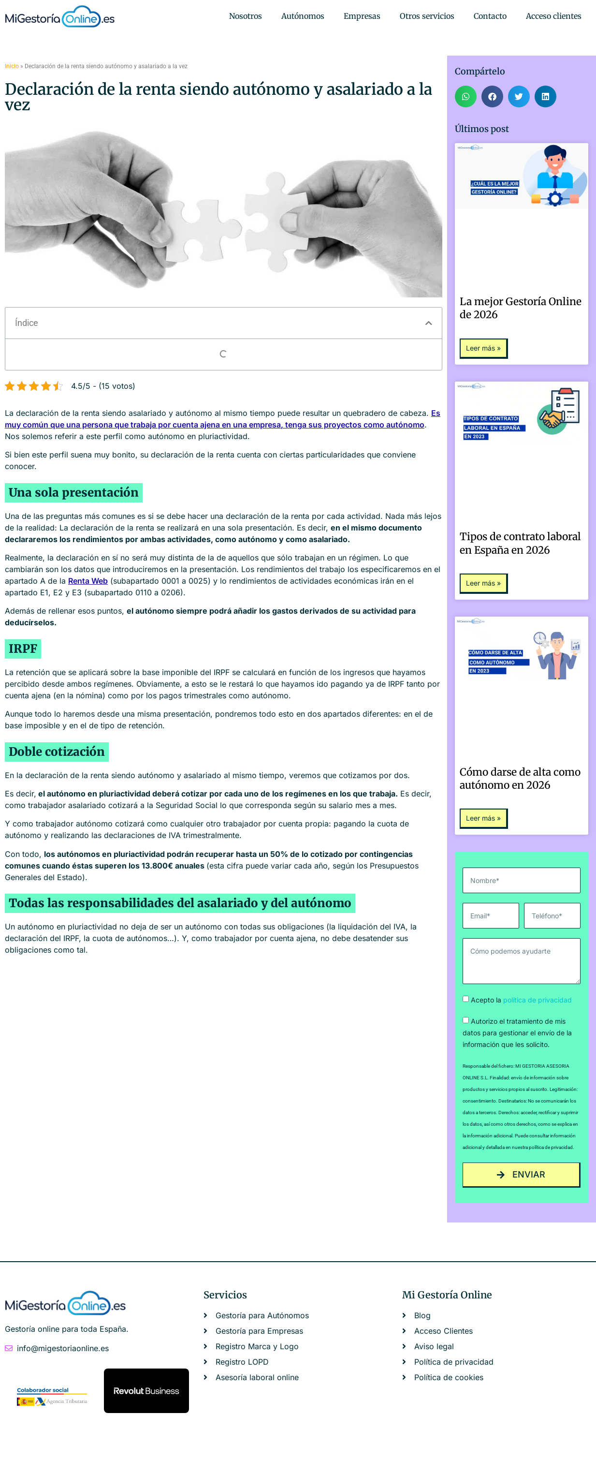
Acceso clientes (553, 16)
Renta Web (88, 581)
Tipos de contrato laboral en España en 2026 (520, 543)
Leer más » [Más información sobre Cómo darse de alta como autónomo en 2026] (483, 818)
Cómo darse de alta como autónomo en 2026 (520, 779)
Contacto (490, 16)
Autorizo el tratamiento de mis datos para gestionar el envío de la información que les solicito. (517, 1032)
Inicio (12, 66)
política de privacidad (537, 1000)
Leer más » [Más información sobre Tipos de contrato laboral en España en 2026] (483, 583)
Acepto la (521, 1000)
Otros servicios (427, 16)
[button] (428, 323)
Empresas (362, 16)
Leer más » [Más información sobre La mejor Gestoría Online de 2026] (483, 348)
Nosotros (245, 16)
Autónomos (302, 16)
